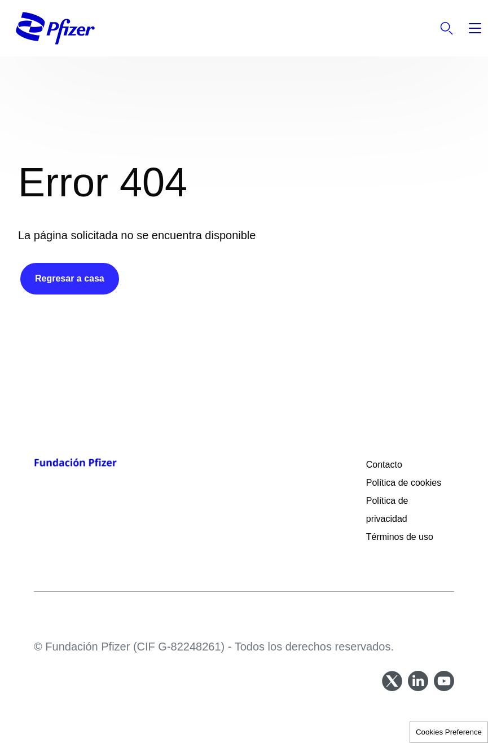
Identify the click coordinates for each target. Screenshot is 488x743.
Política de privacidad (388, 510)
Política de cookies (403, 482)
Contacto (384, 464)
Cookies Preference (449, 732)
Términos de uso (399, 537)
